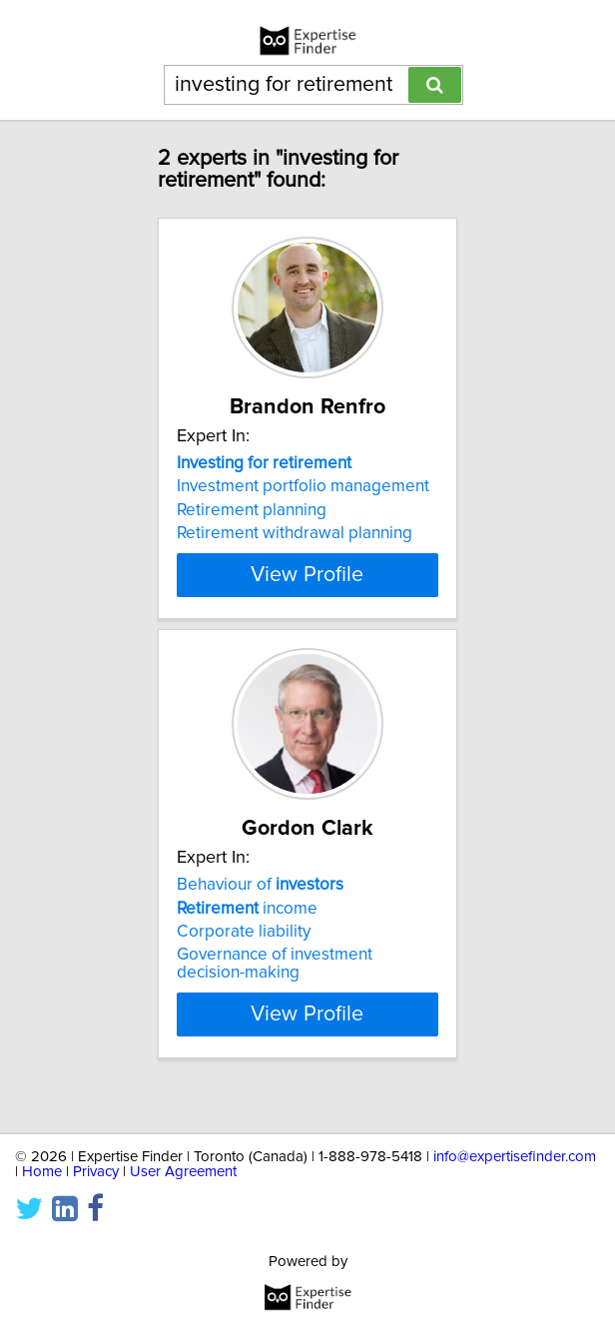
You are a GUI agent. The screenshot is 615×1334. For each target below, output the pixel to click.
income (247, 936)
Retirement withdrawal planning (294, 533)
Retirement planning (251, 510)
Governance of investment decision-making (274, 991)
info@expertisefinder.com (514, 1156)
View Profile (307, 593)
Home (42, 1171)
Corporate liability (243, 960)
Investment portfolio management (303, 486)
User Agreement (183, 1171)
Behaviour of (260, 913)
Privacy (96, 1171)
